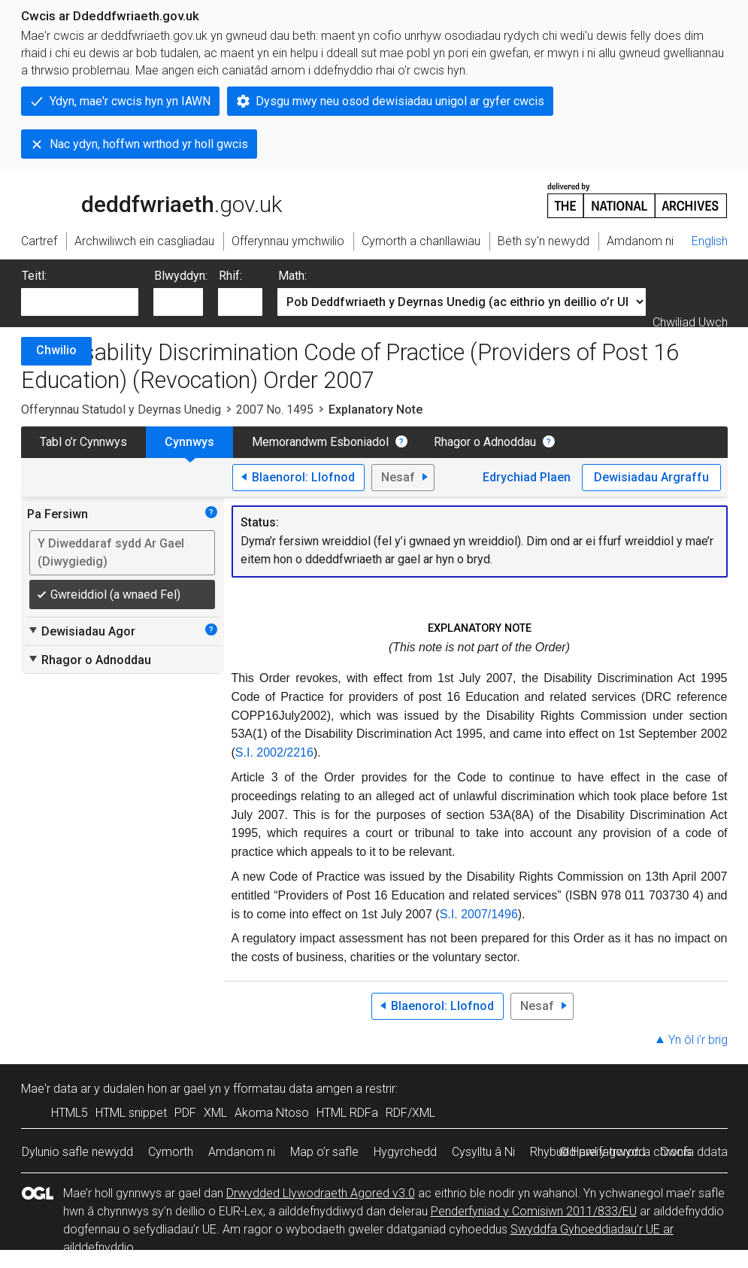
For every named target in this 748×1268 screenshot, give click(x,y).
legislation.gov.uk (140, 199)
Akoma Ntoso (272, 1113)
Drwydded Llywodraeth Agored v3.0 (320, 1193)
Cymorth (170, 1152)
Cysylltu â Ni (483, 1152)
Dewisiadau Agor (81, 631)
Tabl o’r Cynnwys (83, 442)
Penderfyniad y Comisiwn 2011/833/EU (534, 1211)
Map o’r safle (324, 1152)
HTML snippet (131, 1113)
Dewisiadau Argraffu (651, 477)
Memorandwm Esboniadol (320, 442)
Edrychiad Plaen (527, 477)
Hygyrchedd (405, 1152)
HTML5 (69, 1113)
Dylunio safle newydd (77, 1152)
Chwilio (56, 350)
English (710, 241)
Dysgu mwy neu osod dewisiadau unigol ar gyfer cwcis (400, 101)
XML (215, 1113)
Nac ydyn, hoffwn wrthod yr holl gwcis (149, 144)
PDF (185, 1113)
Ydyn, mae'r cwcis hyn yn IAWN (130, 101)
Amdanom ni (241, 1152)
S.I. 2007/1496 (479, 914)
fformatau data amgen (293, 1088)
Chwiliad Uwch (690, 322)
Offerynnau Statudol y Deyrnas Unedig (121, 409)
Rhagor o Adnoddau (485, 442)
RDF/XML (410, 1113)
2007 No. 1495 (274, 409)
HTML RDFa (347, 1113)
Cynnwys (189, 442)
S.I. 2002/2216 (274, 752)
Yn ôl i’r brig (698, 1040)
